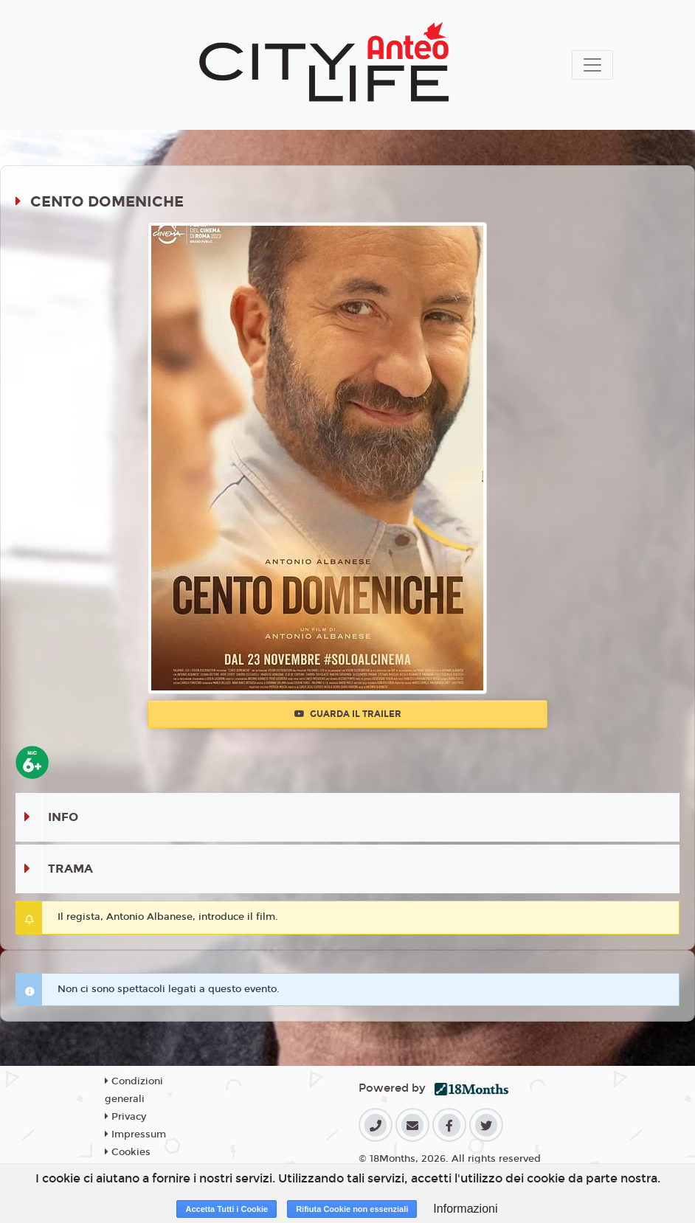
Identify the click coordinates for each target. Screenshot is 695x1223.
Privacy (125, 1117)
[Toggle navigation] (592, 65)
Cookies (128, 1152)
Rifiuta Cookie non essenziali (352, 1209)
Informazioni (465, 1208)
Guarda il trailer (347, 714)
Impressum (135, 1134)
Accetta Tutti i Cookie (226, 1209)
